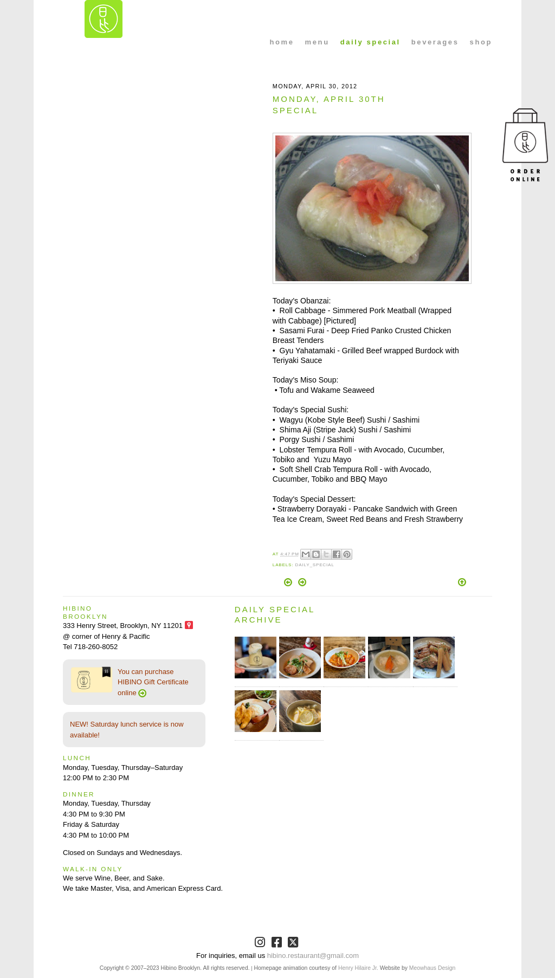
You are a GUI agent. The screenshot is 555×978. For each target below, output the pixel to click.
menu (317, 42)
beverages (435, 42)
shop (481, 42)
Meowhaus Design (432, 968)
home (282, 42)
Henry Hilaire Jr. (358, 968)
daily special (370, 42)
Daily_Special (314, 564)
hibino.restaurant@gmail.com (313, 955)
